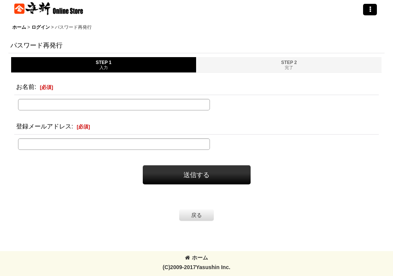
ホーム (196, 258)
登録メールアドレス (43, 126)
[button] (370, 9)
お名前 (25, 86)
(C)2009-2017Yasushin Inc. (196, 267)
